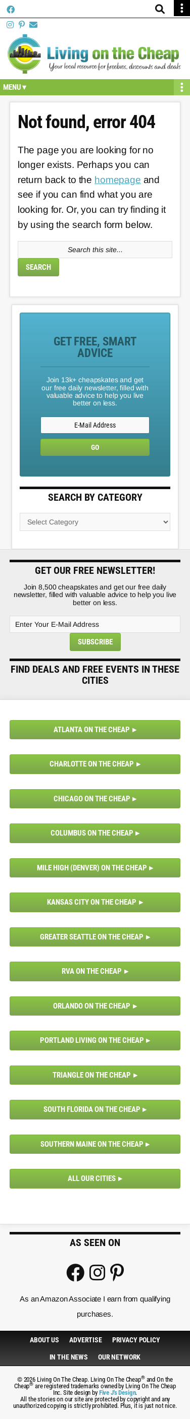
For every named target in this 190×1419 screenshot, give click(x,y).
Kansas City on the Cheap (91, 902)
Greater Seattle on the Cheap (92, 936)
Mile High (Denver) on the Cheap (92, 867)
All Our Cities (92, 1178)
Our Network (119, 1357)
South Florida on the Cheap (91, 1109)
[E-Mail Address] (95, 425)
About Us (44, 1340)
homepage (117, 179)
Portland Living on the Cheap (92, 1040)
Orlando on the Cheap (91, 1006)
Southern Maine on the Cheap (92, 1144)
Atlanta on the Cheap (92, 729)
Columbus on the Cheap (92, 833)
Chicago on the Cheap (92, 798)
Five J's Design (117, 1392)
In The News (69, 1357)
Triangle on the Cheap (92, 1075)
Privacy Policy (136, 1340)
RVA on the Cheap (92, 971)
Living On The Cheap (95, 54)
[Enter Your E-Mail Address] (95, 624)
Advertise (85, 1340)
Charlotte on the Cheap (92, 763)
